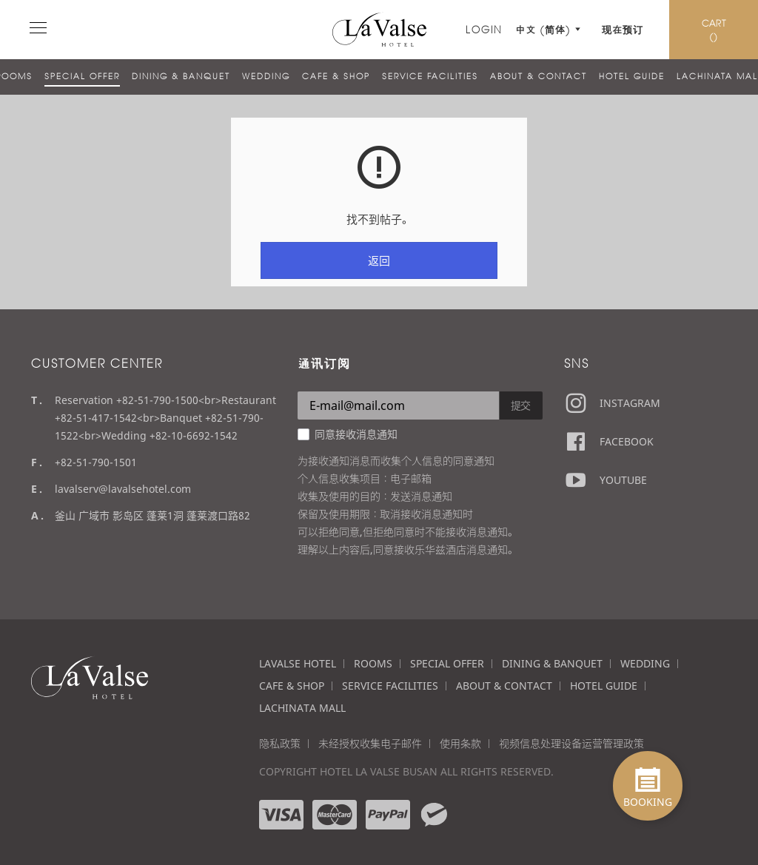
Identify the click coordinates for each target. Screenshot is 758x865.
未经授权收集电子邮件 (370, 743)
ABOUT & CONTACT (538, 76)
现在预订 (622, 29)
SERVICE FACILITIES (430, 76)
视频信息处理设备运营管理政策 (571, 743)
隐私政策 (280, 743)
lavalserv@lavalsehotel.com (123, 489)
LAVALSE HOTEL (297, 663)
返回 (379, 260)
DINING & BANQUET (181, 76)
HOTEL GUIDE (632, 76)
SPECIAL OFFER (82, 76)
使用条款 (460, 743)
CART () (714, 29)
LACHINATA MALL (302, 708)
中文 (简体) (545, 29)
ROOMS (373, 663)
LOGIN (484, 29)
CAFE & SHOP (336, 76)
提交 (521, 405)
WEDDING (266, 76)
